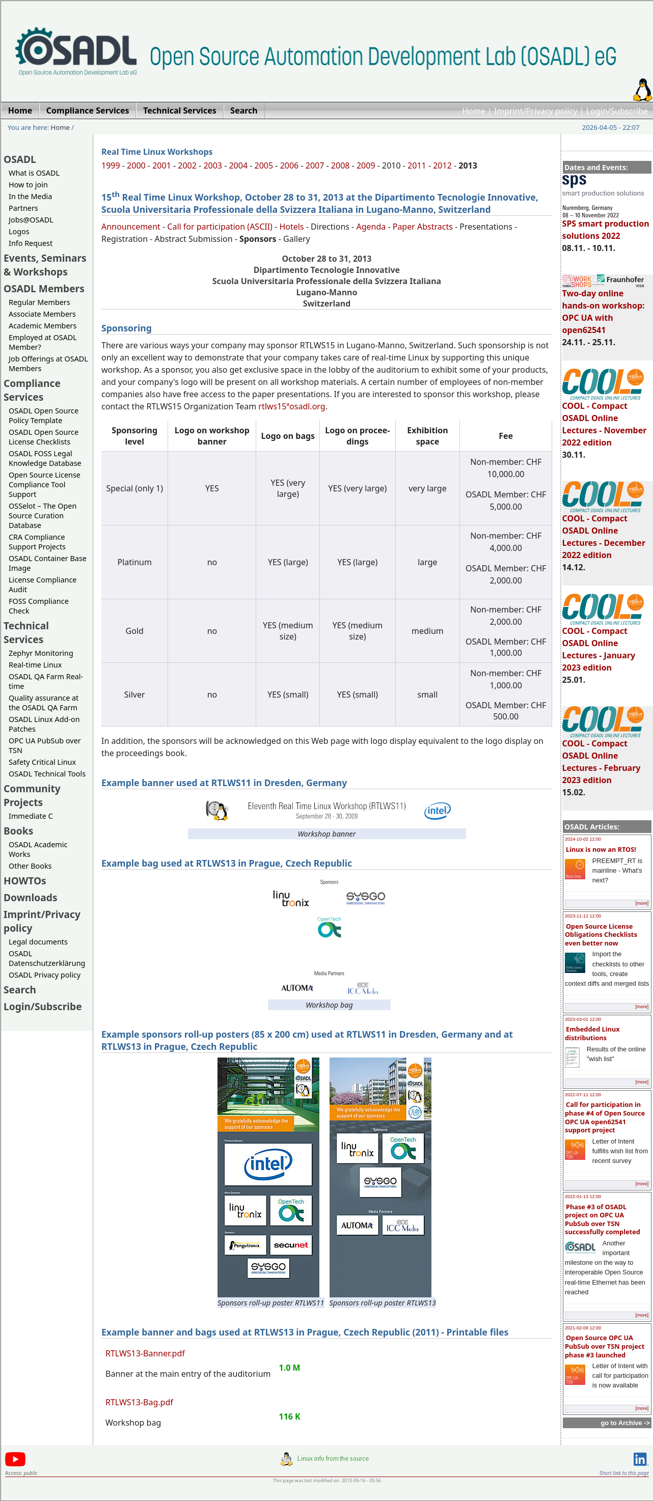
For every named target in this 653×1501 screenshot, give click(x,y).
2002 (187, 165)
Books (18, 831)
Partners (23, 208)
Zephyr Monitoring (41, 653)
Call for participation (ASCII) (220, 226)
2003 (212, 165)
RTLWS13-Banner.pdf (145, 1353)
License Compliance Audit (42, 584)
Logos (19, 231)
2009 (366, 165)
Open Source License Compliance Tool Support (44, 484)
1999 (110, 165)
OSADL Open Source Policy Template (43, 415)
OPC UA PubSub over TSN (45, 745)
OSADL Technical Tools (47, 774)
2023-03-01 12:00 (583, 1019)
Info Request (30, 243)
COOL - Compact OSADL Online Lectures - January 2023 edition (603, 644)
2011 (416, 165)
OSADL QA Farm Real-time (46, 681)
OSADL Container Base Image (48, 563)
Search (20, 989)
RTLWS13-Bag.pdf (139, 1402)
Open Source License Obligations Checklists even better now (601, 935)
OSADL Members (44, 288)
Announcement (130, 226)
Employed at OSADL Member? (43, 342)
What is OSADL (34, 173)
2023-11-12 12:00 (583, 916)
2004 (238, 165)
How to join (28, 184)
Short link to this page (624, 1473)
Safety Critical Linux (42, 762)
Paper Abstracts (423, 226)
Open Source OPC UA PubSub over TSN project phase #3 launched (604, 1346)
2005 (264, 165)
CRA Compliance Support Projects (37, 541)
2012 (442, 165)
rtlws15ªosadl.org (291, 406)
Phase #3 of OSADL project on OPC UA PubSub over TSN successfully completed (602, 1219)
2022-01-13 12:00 (583, 1196)
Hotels (291, 226)
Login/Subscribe (617, 111)
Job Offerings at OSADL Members (48, 363)
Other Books (30, 866)
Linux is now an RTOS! (601, 849)
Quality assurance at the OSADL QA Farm (43, 702)
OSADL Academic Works (38, 849)
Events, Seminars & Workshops (45, 265)
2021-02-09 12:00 (583, 1327)
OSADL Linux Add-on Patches (44, 724)
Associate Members (42, 314)
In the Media (30, 196)
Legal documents (38, 942)
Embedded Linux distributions (592, 1033)
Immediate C (31, 816)
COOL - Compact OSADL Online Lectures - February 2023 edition (603, 757)
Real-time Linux (35, 665)
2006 (289, 165)
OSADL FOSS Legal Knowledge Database (45, 458)
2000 (136, 165)
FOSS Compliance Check (39, 606)
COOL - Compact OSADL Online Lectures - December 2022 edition (603, 532)
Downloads (31, 897)
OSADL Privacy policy (44, 975)
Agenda (371, 226)
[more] (641, 903)
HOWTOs (25, 880)
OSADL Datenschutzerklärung (47, 958)
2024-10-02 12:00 (583, 839)
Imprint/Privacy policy (536, 111)
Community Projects (32, 795)
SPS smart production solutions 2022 (605, 225)
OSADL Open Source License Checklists (43, 437)
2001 (161, 165)
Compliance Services (32, 390)
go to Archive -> (625, 1423)
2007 (315, 165)
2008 (340, 165)
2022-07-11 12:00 (583, 1094)
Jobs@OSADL (31, 220)
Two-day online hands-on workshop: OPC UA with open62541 (603, 307)
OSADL (20, 159)
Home (473, 111)
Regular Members (39, 302)
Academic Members (42, 325)
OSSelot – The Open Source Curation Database (42, 515)
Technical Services (26, 632)
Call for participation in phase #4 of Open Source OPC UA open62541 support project (605, 1117)
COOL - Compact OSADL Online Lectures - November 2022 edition (604, 419)
